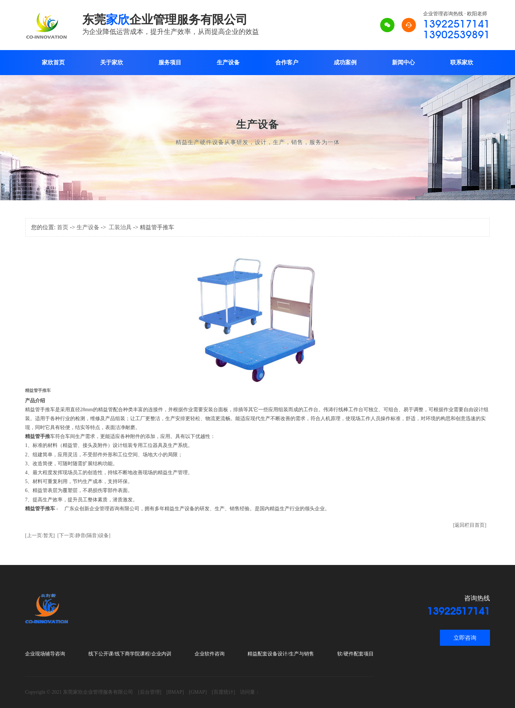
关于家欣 (111, 62)
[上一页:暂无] (40, 535)
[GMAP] (198, 692)
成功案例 (345, 62)
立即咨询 (464, 638)
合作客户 (286, 62)
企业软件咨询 (210, 654)
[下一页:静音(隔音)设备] (84, 535)
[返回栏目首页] (469, 525)
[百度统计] (223, 692)
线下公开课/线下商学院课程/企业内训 (129, 654)
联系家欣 (461, 62)
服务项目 (169, 62)
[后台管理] (149, 692)
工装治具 (120, 227)
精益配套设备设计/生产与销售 (280, 654)
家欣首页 (53, 62)
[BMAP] (175, 692)
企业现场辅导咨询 (45, 654)
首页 (62, 227)
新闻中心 (403, 62)
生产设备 (228, 62)
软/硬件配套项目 (355, 654)
